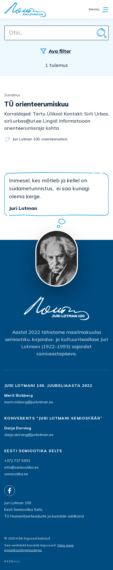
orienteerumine (54, 139)
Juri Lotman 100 (26, 139)
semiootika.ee (16, 474)
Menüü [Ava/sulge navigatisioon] (98, 9)
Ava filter (60, 51)
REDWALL (12, 561)
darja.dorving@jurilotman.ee (28, 434)
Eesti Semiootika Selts (23, 509)
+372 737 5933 (17, 460)
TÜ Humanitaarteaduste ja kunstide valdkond (44, 516)
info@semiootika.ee (21, 467)
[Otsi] (101, 33)
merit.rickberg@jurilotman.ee (28, 402)
